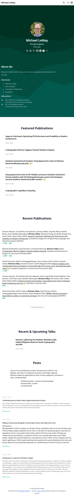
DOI (10, 243)
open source (41, 491)
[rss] (47, 51)
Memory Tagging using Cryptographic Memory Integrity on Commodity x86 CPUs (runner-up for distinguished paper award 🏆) (36, 266)
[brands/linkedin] (40, 51)
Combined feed (26, 386)
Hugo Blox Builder (24, 491)
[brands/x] (30, 51)
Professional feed (27, 381)
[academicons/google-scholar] (34, 51)
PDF (4, 243)
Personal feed (26, 383)
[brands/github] (37, 51)
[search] (64, 2)
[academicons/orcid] (43, 51)
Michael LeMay (8, 2)
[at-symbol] (27, 51)
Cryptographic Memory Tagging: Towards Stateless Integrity (24, 251)
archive (37, 381)
